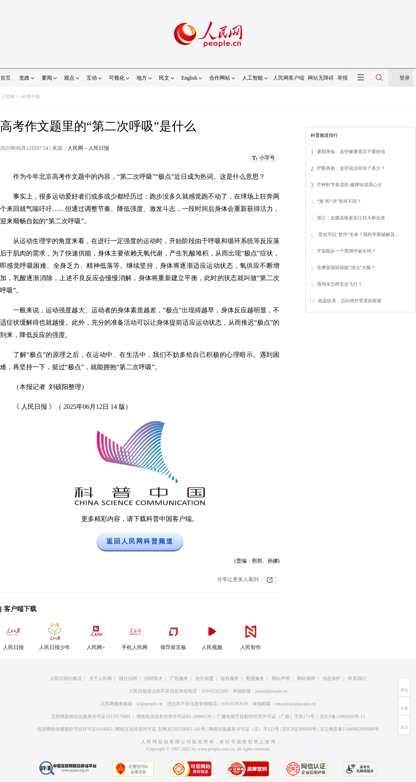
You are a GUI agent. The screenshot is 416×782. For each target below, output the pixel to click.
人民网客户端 (288, 78)
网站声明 (281, 678)
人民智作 (250, 635)
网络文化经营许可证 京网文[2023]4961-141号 (160, 729)
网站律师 (306, 678)
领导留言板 (173, 635)
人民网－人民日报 (88, 148)
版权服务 (230, 678)
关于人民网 (100, 678)
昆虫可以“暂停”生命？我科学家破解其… (358, 234)
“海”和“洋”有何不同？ (339, 201)
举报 (342, 78)
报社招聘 (128, 678)
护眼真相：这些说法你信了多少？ (351, 168)
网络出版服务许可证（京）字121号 (244, 729)
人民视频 (212, 635)
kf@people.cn (149, 703)
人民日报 (13, 635)
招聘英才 (153, 678)
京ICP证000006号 (299, 729)
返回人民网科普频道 (140, 541)
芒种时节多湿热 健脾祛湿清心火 (349, 184)
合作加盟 (204, 678)
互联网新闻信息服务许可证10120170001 (91, 716)
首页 (5, 78)
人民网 (8, 96)
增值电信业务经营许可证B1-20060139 (173, 716)
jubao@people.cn (271, 691)
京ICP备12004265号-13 (342, 716)
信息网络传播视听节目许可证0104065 (74, 729)
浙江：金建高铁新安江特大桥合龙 (351, 217)
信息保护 (331, 678)
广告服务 (179, 678)
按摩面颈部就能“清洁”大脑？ (346, 267)
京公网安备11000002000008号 (349, 729)
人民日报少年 (54, 635)
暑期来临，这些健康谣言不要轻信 (351, 151)
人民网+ (95, 635)
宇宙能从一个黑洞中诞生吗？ (346, 251)
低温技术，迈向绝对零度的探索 (350, 300)
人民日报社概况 (66, 678)
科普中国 (31, 96)
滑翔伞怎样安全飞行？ (339, 284)
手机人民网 (135, 635)
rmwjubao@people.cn (295, 703)
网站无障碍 (321, 78)
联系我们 (357, 678)
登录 (404, 78)
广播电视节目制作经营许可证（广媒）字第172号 (266, 716)
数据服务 (255, 678)
